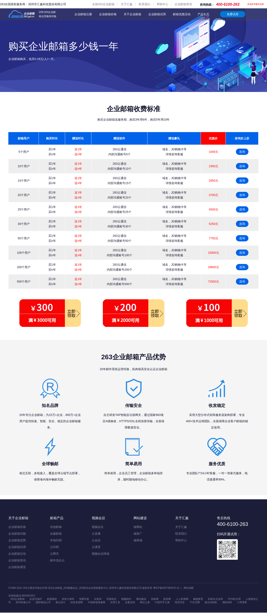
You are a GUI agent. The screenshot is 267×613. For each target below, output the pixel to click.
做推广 (138, 533)
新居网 (167, 599)
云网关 (54, 553)
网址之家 (145, 602)
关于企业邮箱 (132, 14)
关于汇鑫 (126, 4)
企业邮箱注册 (83, 14)
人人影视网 (182, 599)
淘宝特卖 (180, 602)
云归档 (54, 547)
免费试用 (232, 14)
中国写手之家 (162, 602)
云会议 (96, 540)
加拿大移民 (68, 599)
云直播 (96, 533)
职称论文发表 (215, 599)
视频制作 (126, 599)
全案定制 (130, 602)
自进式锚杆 (35, 599)
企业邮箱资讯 (183, 4)
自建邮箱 (56, 533)
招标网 (155, 599)
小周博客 (242, 602)
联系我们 (144, 4)
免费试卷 (84, 599)
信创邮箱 (56, 527)
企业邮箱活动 (17, 553)
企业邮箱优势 (17, 540)
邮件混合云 (57, 560)
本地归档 (56, 540)
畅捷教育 (198, 599)
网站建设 (141, 599)
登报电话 (111, 599)
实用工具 (115, 602)
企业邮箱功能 (17, 533)
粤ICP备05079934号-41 (166, 587)
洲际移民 (227, 602)
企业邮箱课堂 (17, 567)
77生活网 (195, 602)
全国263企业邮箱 (103, 4)
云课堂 (96, 547)
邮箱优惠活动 (181, 14)
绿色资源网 (76, 602)
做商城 (138, 540)
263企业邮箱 (17, 599)
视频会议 (97, 527)
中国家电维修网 (96, 602)
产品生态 (203, 14)
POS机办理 (234, 599)
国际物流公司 (43, 602)
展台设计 (60, 602)
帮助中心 (162, 4)
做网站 (138, 527)
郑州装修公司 (23, 602)
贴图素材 (52, 599)
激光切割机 (211, 602)
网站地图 (189, 587)
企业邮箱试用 (157, 14)
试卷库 (98, 599)
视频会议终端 (100, 553)
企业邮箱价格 (108, 14)
